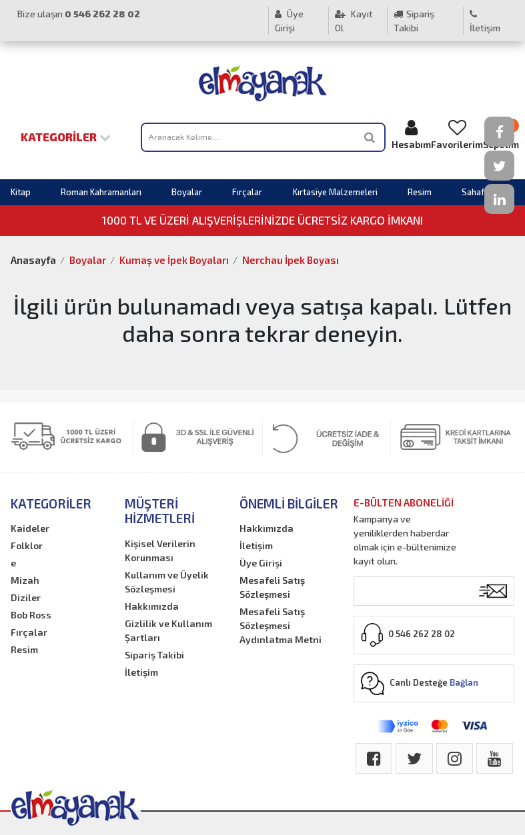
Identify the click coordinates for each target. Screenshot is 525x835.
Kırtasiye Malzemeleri (335, 192)
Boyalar (186, 192)
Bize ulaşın (78, 13)
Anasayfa (33, 260)
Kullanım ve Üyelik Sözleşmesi (167, 581)
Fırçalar (247, 192)
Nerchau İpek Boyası (290, 260)
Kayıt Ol (354, 20)
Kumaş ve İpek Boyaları (174, 260)
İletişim (485, 21)
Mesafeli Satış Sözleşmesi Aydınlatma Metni (280, 625)
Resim (420, 192)
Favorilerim (457, 134)
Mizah (25, 580)
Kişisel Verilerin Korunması (160, 550)
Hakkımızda (152, 606)
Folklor (27, 545)
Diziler (26, 597)
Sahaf (473, 192)
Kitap (21, 192)
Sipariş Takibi (414, 20)
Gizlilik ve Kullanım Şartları (168, 630)
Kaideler (30, 528)
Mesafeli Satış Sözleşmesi (272, 587)
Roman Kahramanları (101, 192)
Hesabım (411, 134)
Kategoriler (66, 136)
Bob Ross (31, 614)
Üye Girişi (289, 20)
